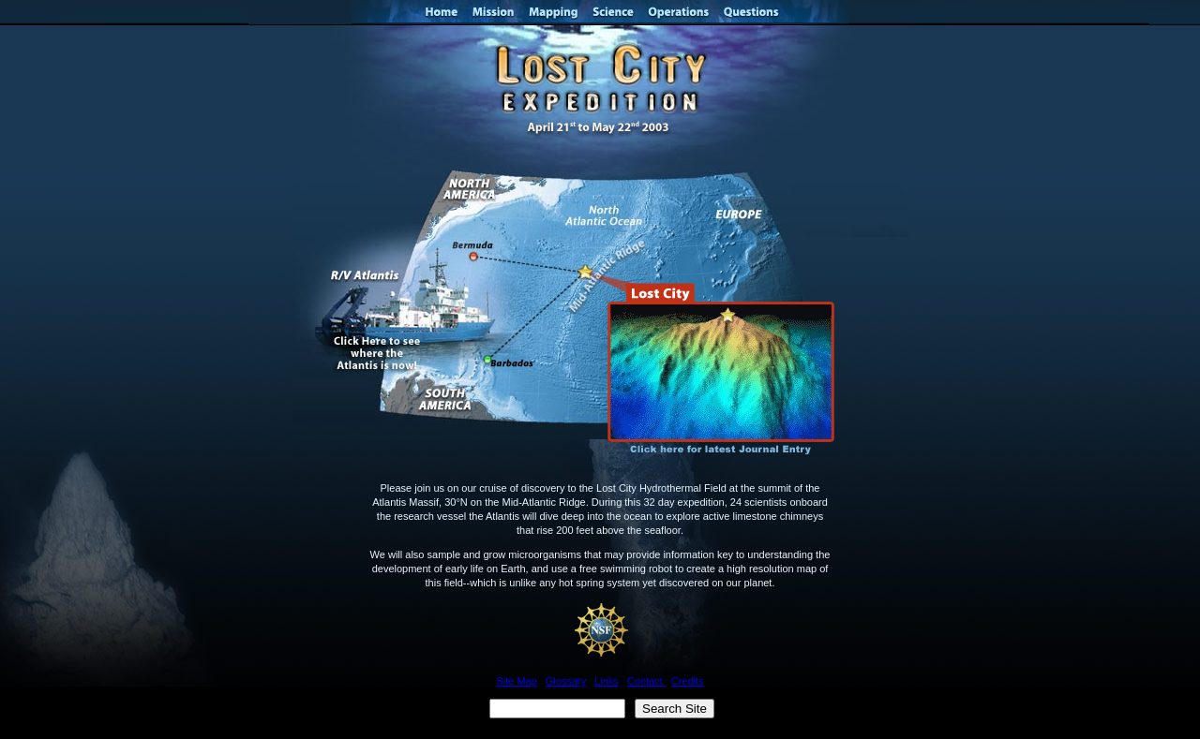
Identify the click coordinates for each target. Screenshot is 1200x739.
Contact (646, 681)
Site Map (516, 681)
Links (606, 681)
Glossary (566, 681)
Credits (687, 681)
